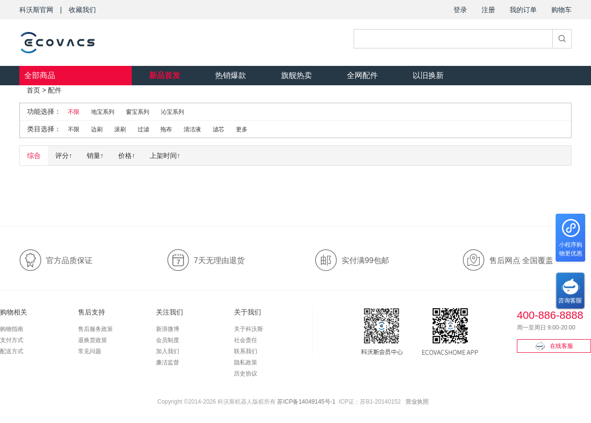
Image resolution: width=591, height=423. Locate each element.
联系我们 (245, 351)
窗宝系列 (137, 112)
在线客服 (554, 346)
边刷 (97, 129)
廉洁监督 (167, 362)
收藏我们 (82, 10)
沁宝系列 (172, 112)
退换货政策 (92, 340)
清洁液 (192, 129)
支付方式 (11, 340)
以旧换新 (428, 75)
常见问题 (89, 351)
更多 (242, 129)
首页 (33, 90)
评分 (63, 155)
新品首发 (164, 75)
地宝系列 (102, 112)
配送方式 (11, 351)
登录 (460, 10)
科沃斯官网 (36, 10)
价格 (126, 155)
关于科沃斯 (248, 329)
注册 (488, 10)
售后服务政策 (95, 329)
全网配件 (362, 75)
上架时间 (165, 155)
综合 (34, 155)
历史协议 (245, 373)
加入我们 (167, 351)
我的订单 (523, 10)
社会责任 (245, 340)
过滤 (143, 129)
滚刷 (120, 129)
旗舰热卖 (296, 75)
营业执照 (417, 401)
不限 (73, 112)
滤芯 (218, 129)
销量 (95, 155)
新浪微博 (167, 329)
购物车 (561, 10)
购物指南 (11, 329)
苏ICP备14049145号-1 (306, 401)
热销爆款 (230, 75)
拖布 (166, 129)
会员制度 (167, 340)
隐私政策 (245, 362)
